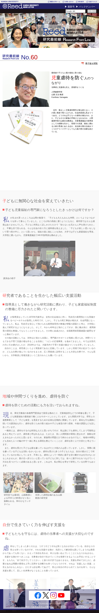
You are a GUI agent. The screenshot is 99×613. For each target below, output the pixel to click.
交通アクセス (93, 2)
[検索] (75, 11)
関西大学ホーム (55, 2)
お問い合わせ (69, 2)
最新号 (71, 6)
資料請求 (81, 2)
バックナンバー (87, 6)
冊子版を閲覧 (91, 63)
